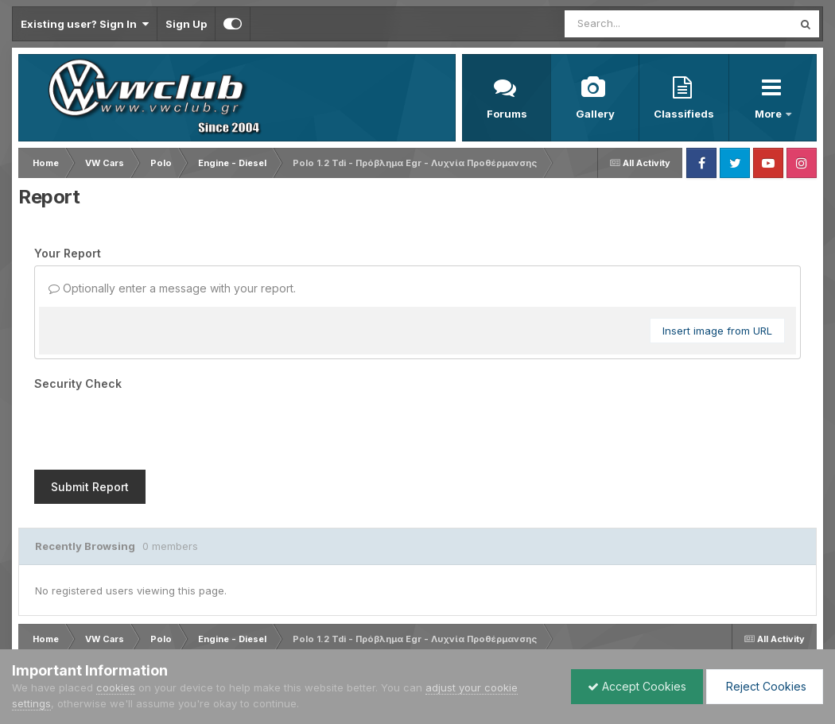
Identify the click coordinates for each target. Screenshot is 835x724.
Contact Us (186, 636)
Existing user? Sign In (85, 24)
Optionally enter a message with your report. (172, 288)
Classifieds (684, 113)
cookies (115, 687)
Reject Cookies (764, 686)
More (769, 113)
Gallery (595, 113)
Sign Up (186, 23)
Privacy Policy (113, 636)
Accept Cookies (637, 686)
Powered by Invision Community (747, 636)
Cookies (246, 636)
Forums (507, 113)
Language (39, 636)
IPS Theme (38, 621)
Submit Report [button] (90, 425)
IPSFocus (102, 621)
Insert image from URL (717, 330)
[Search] (635, 23)
